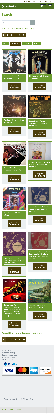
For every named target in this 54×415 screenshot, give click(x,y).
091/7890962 (6, 350)
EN (50, 1)
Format (27, 43)
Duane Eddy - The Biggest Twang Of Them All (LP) (13, 169)
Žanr (37, 43)
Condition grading (8, 357)
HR (46, 1)
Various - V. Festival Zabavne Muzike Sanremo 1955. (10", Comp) (14, 260)
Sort (5, 43)
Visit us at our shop (8, 353)
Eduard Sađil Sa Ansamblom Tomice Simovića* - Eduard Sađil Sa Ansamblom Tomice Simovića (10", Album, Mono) (14, 310)
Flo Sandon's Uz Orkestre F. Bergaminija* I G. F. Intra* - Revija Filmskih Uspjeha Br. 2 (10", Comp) (39, 255)
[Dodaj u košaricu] (14, 86)
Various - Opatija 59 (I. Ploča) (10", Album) (37, 306)
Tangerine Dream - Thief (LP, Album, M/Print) (13, 77)
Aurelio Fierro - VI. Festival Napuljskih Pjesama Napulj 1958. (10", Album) (39, 209)
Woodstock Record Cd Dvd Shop (19, 399)
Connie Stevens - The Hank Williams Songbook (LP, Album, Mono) (39, 164)
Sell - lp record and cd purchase (13, 360)
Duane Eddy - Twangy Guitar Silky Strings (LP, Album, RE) (38, 123)
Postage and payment (9, 355)
